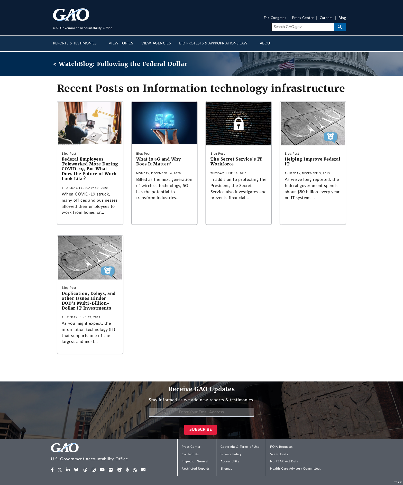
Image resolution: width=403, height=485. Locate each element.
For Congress (275, 18)
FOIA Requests (281, 446)
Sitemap (227, 468)
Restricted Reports (195, 468)
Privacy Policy (231, 454)
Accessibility (230, 461)
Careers (326, 18)
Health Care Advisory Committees (295, 468)
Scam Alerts (279, 454)
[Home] (100, 453)
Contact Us (190, 454)
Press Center (303, 18)
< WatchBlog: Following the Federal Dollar (120, 64)
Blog (342, 18)
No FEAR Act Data (284, 461)
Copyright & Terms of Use (240, 446)
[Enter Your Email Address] (201, 412)
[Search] (302, 27)
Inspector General (195, 461)
